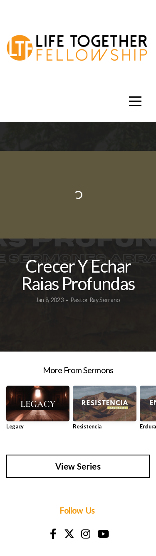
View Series (78, 466)
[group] (37, 411)
